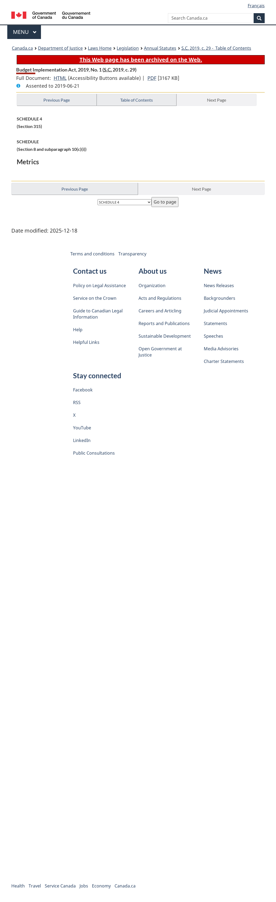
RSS (77, 402)
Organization (152, 285)
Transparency (132, 254)
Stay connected (97, 375)
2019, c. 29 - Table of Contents (216, 48)
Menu (25, 31)
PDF (151, 78)
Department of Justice (60, 48)
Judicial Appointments (226, 311)
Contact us (89, 271)
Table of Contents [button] (136, 99)
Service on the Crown (94, 298)
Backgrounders (219, 298)
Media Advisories (221, 349)
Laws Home (100, 48)
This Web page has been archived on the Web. (141, 59)
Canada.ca (22, 48)
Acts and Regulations (160, 298)
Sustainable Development (165, 336)
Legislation (128, 48)
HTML (60, 78)
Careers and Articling (160, 311)
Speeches (213, 336)
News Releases (219, 285)
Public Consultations (94, 453)
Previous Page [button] (56, 99)
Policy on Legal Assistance (99, 285)
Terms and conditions (92, 254)
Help (77, 330)
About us (153, 271)
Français (256, 6)
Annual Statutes (160, 48)
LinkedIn (82, 440)
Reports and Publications (164, 323)
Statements (215, 323)
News (213, 271)
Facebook (83, 390)
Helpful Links (86, 342)
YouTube (82, 428)
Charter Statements (224, 361)
